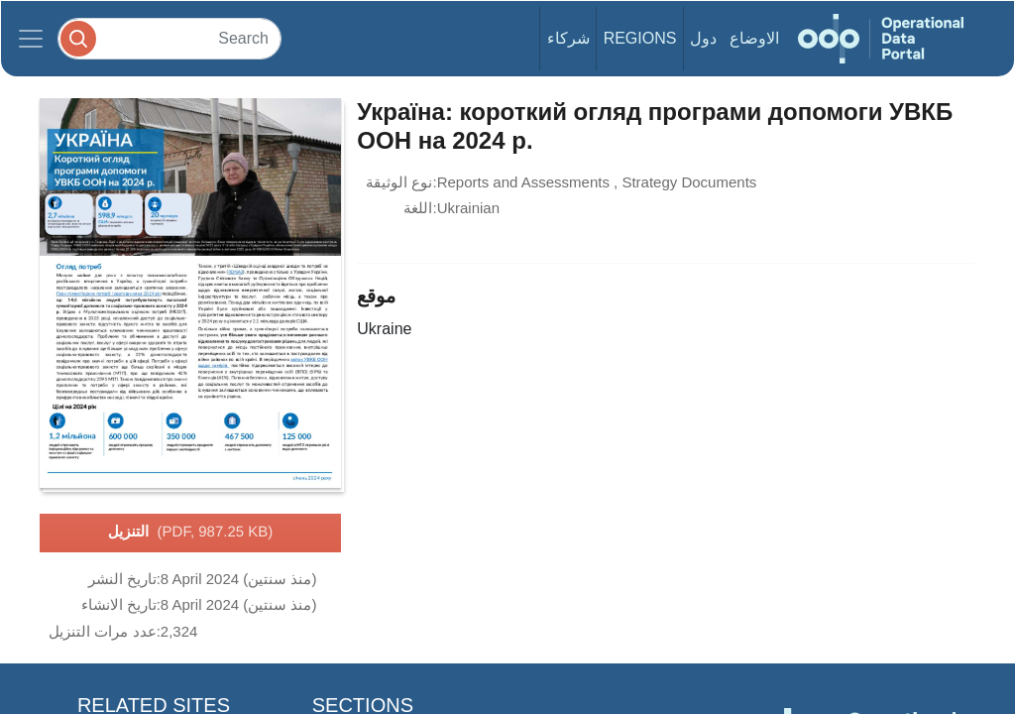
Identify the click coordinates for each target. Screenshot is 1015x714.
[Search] (169, 38)
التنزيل (191, 532)
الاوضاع (754, 38)
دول (703, 38)
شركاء (568, 38)
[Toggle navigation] (30, 38)
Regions (640, 38)
